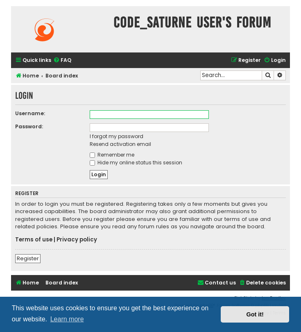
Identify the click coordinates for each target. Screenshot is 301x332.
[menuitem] (62, 60)
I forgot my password (116, 136)
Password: (29, 126)
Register (28, 258)
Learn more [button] (67, 319)
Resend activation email (120, 144)
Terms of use (33, 239)
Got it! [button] (255, 314)
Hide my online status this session (136, 162)
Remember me (112, 154)
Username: (30, 113)
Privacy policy (77, 239)
